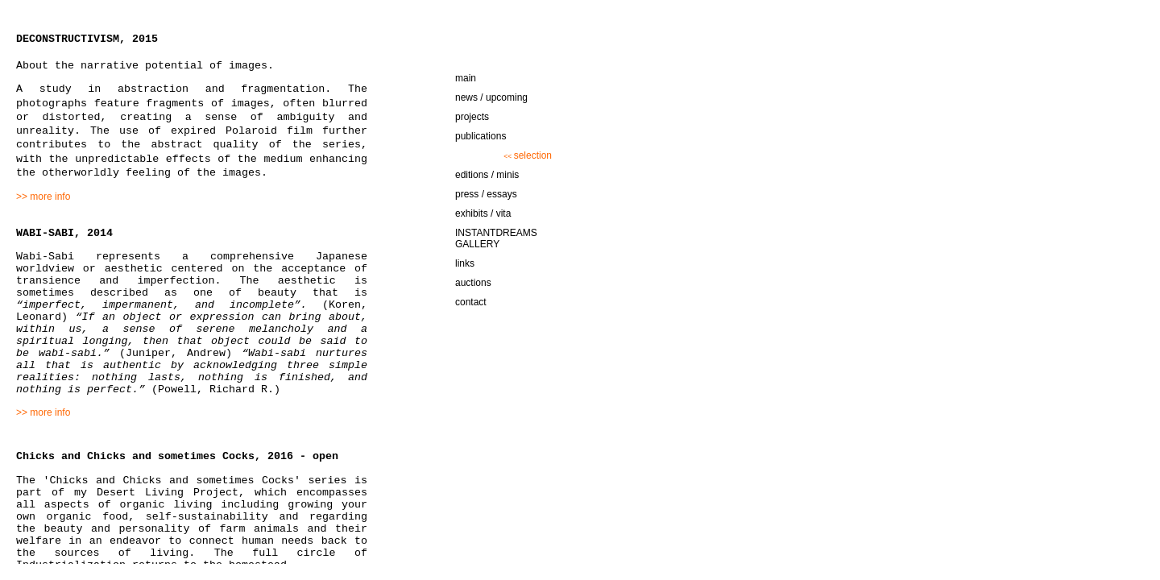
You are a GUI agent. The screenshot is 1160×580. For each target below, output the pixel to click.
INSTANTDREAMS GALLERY (496, 238)
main (465, 78)
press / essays (486, 194)
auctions (473, 282)
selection (527, 155)
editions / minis (487, 174)
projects (472, 116)
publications (480, 136)
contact (471, 302)
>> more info (43, 196)
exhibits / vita (483, 213)
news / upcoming (491, 97)
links (464, 263)
